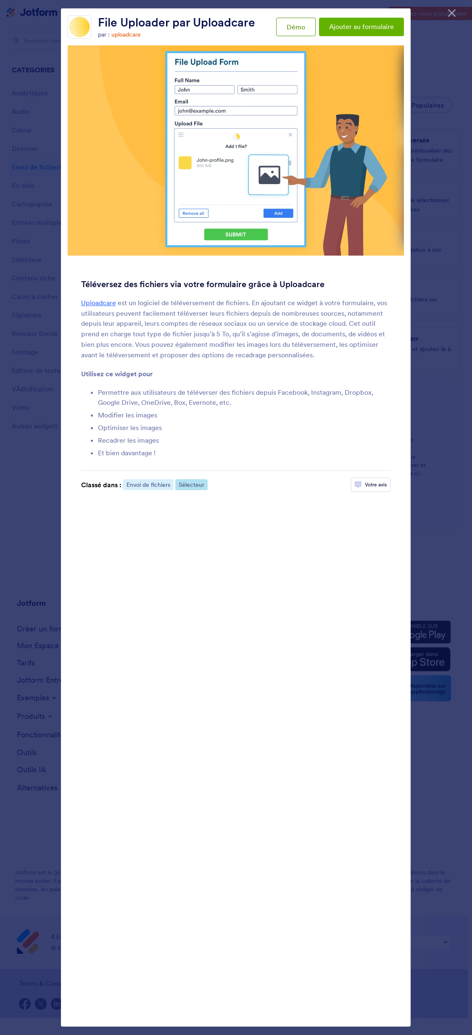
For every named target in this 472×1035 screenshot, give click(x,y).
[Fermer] (452, 12)
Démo (296, 27)
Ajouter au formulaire (361, 26)
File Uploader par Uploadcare (176, 22)
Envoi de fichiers (148, 484)
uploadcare (126, 34)
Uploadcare (98, 302)
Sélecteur (191, 484)
